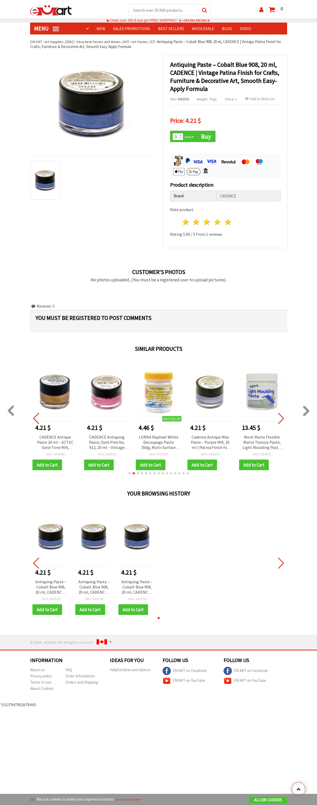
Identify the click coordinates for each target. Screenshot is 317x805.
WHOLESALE (203, 28)
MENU (46, 28)
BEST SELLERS (171, 28)
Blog (227, 28)
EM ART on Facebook (185, 672)
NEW (101, 28)
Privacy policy (41, 677)
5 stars (228, 222)
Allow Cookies (268, 800)
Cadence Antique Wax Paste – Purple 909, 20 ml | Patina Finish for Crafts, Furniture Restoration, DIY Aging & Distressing (210, 443)
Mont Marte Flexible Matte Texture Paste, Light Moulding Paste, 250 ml (261, 443)
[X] (32, 799)
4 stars (217, 222)
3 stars (207, 222)
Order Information (80, 677)
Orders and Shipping (81, 683)
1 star (185, 222)
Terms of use (40, 683)
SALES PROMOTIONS (131, 28)
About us (37, 670)
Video (245, 28)
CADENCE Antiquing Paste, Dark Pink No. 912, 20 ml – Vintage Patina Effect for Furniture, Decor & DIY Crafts (106, 443)
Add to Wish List (260, 99)
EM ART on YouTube (184, 682)
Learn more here (129, 799)
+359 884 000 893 (194, 21)
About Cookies (42, 689)
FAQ (68, 670)
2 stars (196, 222)
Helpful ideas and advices (130, 670)
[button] (130, 474)
